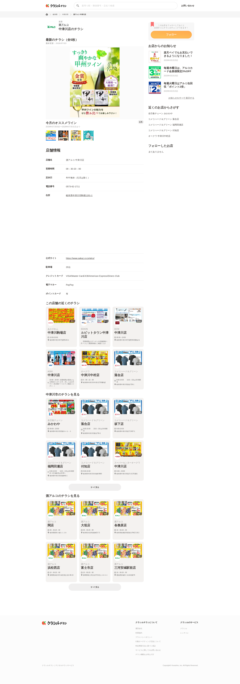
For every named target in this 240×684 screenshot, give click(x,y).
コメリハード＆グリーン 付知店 (163, 130)
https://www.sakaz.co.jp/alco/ (80, 258)
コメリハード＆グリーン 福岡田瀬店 (165, 124)
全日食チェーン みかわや (160, 113)
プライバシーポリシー (143, 637)
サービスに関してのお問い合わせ (148, 650)
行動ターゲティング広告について (148, 641)
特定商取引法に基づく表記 (145, 646)
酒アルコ (64, 25)
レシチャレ (184, 633)
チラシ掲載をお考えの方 (144, 654)
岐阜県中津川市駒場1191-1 (79, 195)
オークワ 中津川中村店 (159, 136)
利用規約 (138, 633)
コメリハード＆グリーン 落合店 (163, 119)
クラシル (183, 628)
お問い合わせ (187, 5)
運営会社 (138, 628)
